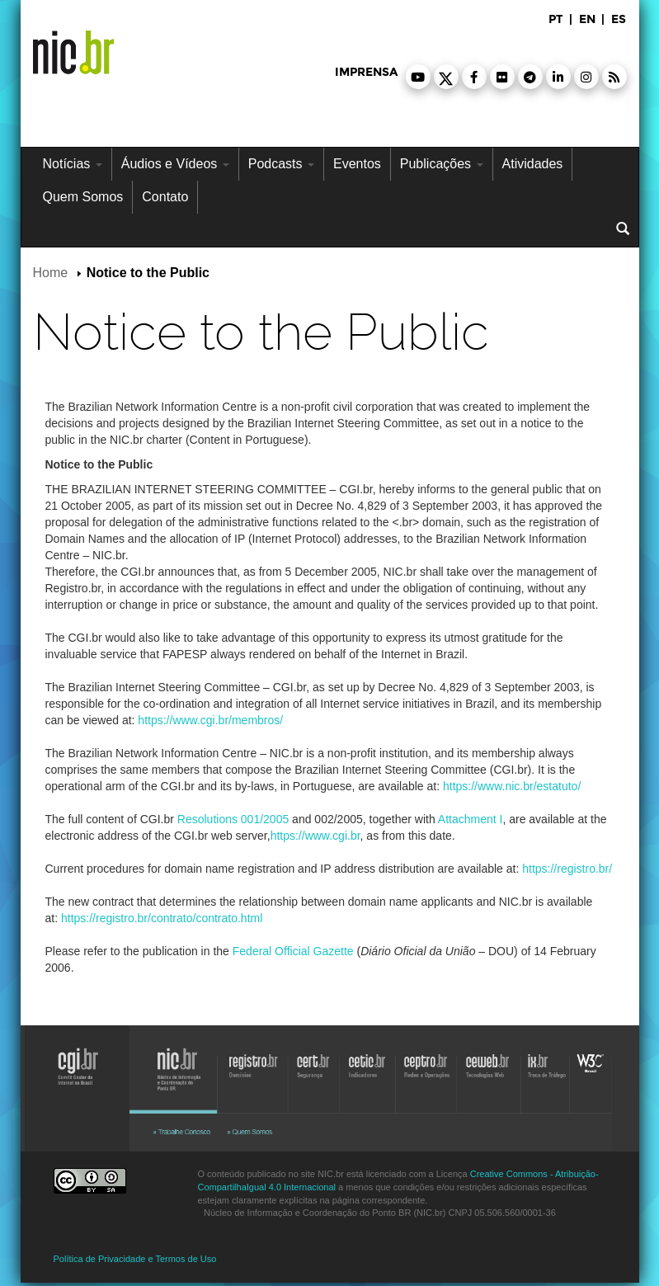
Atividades (532, 164)
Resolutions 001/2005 (233, 819)
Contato (165, 197)
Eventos (357, 164)
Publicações (441, 164)
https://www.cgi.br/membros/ (210, 720)
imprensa (366, 72)
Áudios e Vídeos (175, 164)
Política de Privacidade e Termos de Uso (135, 1259)
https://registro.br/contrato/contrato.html (161, 918)
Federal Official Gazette (293, 951)
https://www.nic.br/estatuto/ (512, 786)
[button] (418, 76)
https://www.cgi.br (315, 835)
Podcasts (281, 164)
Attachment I (470, 819)
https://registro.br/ (567, 868)
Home (50, 273)
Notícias (72, 164)
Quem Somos (83, 197)
